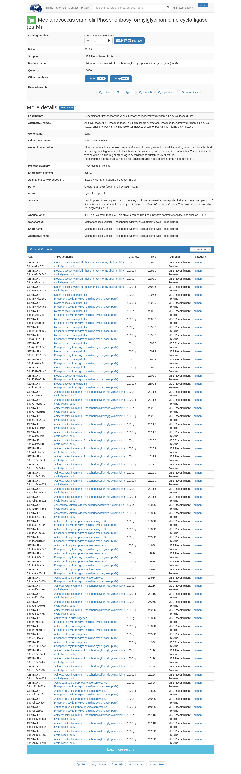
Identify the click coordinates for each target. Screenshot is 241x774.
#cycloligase (99, 764)
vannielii (145, 92)
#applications (136, 764)
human (198, 262)
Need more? (67, 107)
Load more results (120, 749)
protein (105, 92)
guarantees (190, 92)
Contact (73, 7)
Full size (203, 5)
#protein (82, 764)
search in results (200, 249)
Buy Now (129, 40)
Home (49, 7)
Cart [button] (86, 7)
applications (166, 92)
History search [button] (184, 7)
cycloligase (125, 92)
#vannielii (117, 764)
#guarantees (157, 764)
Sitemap (61, 7)
